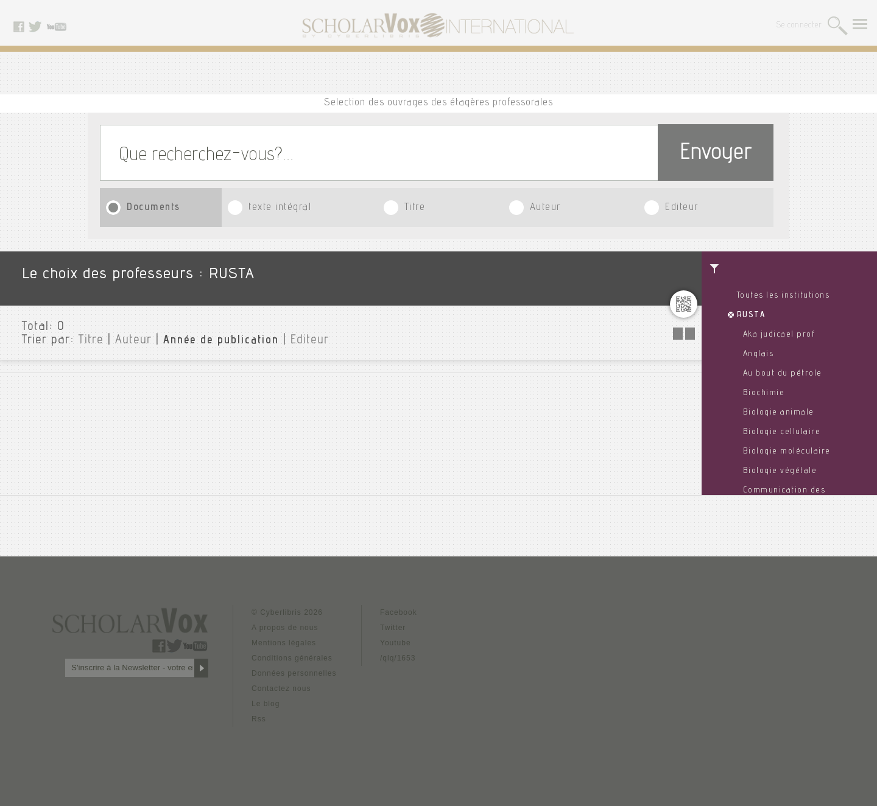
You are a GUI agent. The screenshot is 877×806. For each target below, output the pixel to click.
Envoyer (716, 154)
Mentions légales (284, 643)
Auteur (545, 208)
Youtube (395, 643)
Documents (153, 208)
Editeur (682, 208)
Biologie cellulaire (782, 432)
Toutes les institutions (783, 296)
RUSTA (751, 315)
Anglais (758, 354)
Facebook (398, 612)
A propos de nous (285, 627)
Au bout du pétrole (782, 374)
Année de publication (221, 340)
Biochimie (764, 393)
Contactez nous (281, 688)
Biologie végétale (780, 471)
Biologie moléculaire (787, 451)
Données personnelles (294, 673)
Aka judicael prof (779, 335)
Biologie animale (778, 412)
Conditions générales (292, 658)
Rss (259, 719)
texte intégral (279, 208)
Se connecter (799, 26)
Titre (415, 208)
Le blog (266, 703)
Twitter (393, 627)
